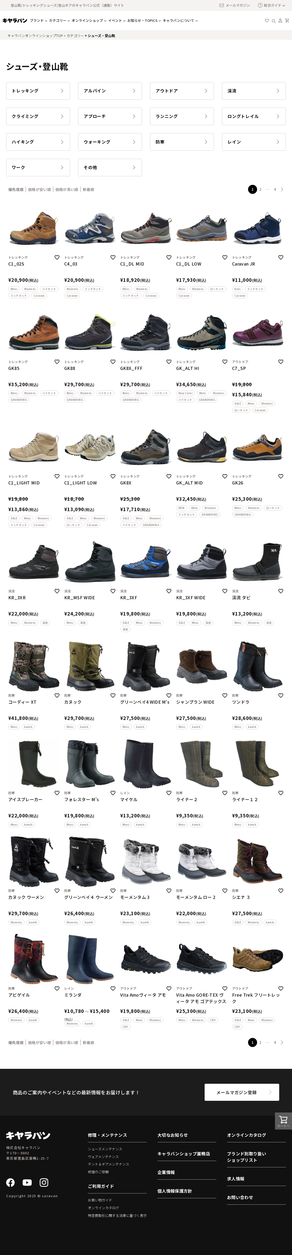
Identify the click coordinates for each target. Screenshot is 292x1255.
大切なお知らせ (172, 1135)
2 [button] (260, 189)
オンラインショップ (87, 20)
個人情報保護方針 (174, 1191)
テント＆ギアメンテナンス (108, 1164)
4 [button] (275, 189)
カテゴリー (57, 20)
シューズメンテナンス (105, 1148)
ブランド (37, 20)
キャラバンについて (178, 20)
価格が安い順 (39, 189)
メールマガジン (234, 5)
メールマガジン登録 (236, 1092)
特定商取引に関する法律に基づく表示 (117, 1215)
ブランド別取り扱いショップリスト (246, 1156)
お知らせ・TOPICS (142, 20)
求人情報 (235, 1178)
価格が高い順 (66, 189)
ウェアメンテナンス (103, 1156)
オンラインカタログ (103, 1207)
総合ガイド (269, 5)
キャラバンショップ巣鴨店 (183, 1153)
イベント (115, 20)
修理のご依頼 (98, 1171)
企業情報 (166, 1172)
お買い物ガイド (100, 1200)
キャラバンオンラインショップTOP (35, 35)
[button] (282, 189)
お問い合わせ (240, 1197)
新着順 (88, 189)
